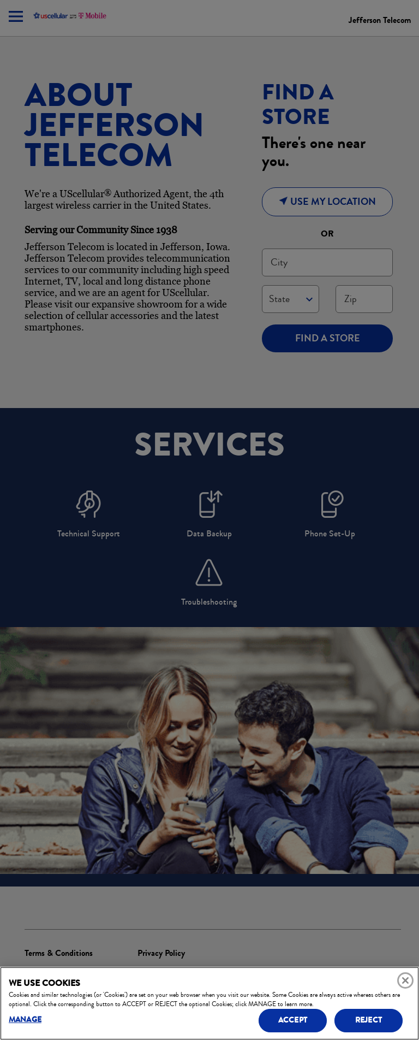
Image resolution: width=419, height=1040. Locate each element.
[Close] (405, 980)
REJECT (368, 1020)
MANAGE (25, 1019)
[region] (209, 1003)
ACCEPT (292, 1020)
